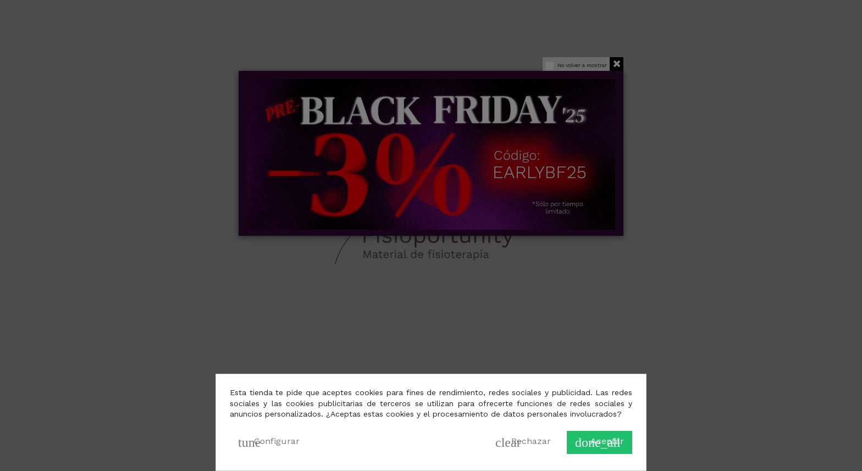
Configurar (269, 442)
